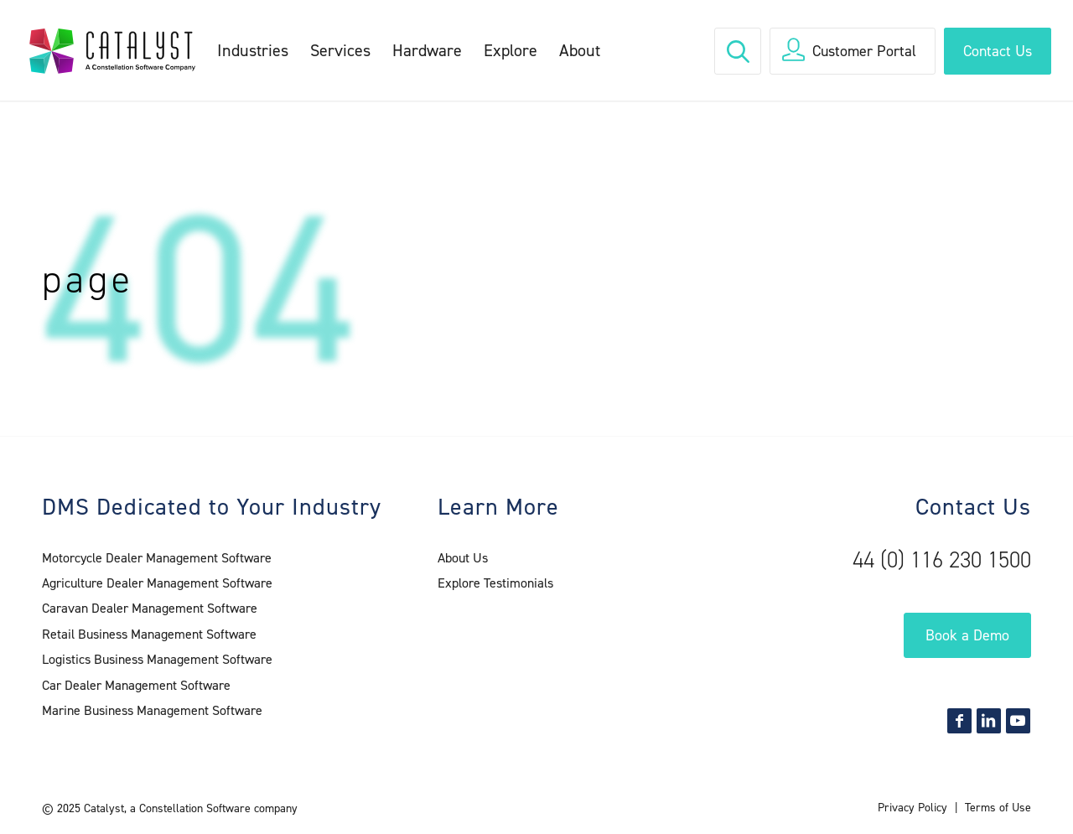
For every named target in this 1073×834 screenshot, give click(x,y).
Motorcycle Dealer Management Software (157, 558)
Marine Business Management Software (152, 710)
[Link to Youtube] (1018, 720)
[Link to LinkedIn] (989, 720)
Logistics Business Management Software (157, 659)
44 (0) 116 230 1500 (942, 560)
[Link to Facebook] (959, 720)
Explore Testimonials (495, 583)
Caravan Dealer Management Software (149, 608)
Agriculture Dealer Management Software (157, 583)
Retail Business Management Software (149, 634)
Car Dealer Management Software (136, 685)
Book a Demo (967, 635)
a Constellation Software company (214, 808)
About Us (463, 558)
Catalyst (104, 808)
